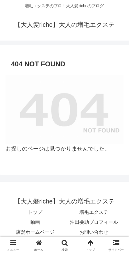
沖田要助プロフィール (94, 222)
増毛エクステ (93, 212)
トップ (35, 212)
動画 (35, 222)
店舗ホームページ (35, 232)
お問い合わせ (93, 232)
